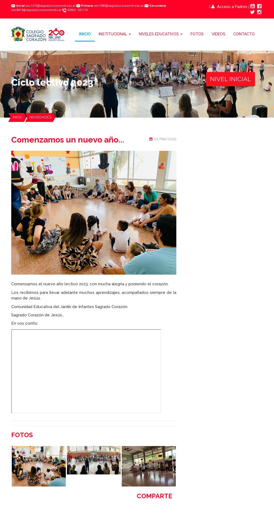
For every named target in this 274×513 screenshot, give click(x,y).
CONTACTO (244, 34)
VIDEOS (218, 34)
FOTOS (197, 34)
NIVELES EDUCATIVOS (160, 34)
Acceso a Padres (229, 6)
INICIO (85, 34)
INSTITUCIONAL (115, 34)
